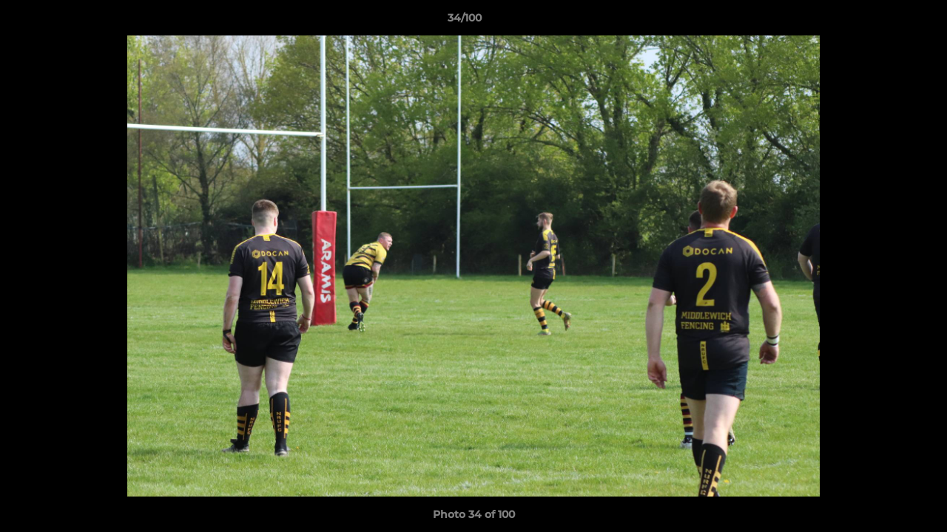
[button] (885, 21)
